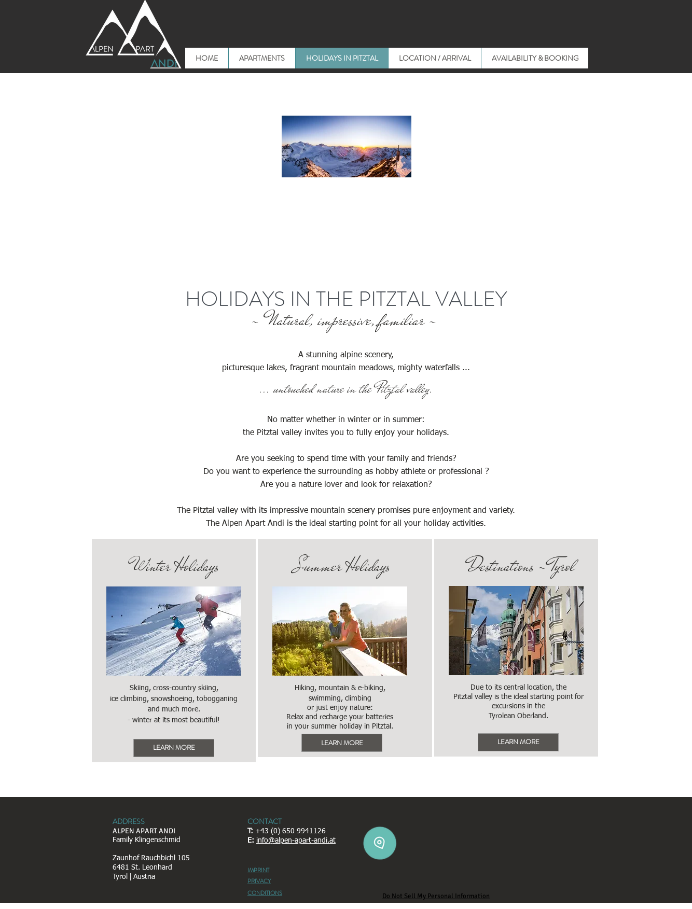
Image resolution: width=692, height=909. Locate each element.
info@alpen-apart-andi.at (296, 840)
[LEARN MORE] (173, 748)
